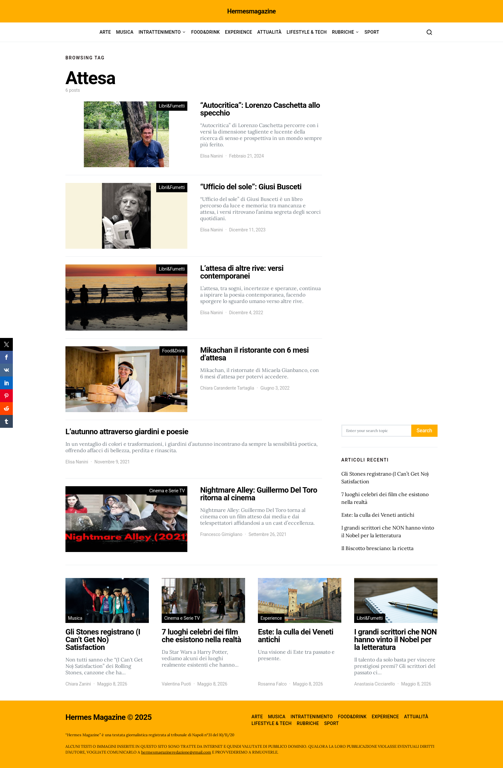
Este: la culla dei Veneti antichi (377, 515)
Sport (371, 32)
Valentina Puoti (176, 683)
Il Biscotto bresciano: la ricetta (377, 548)
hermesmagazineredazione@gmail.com (176, 752)
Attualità (269, 32)
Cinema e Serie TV (167, 490)
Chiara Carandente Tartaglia (227, 388)
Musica (124, 32)
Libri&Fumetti (172, 105)
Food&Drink (205, 32)
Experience (238, 32)
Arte (105, 32)
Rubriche (343, 32)
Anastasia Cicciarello (374, 683)
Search (424, 430)
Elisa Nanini (211, 156)
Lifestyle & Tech (307, 32)
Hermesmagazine (251, 11)
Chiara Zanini (78, 683)
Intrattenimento (160, 32)
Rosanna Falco (272, 683)
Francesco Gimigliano (221, 534)
